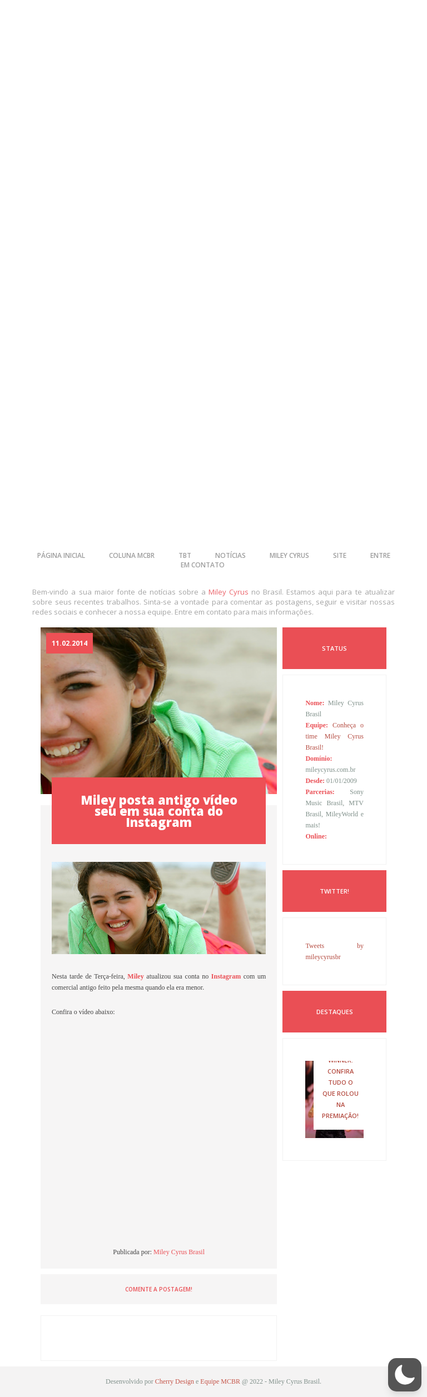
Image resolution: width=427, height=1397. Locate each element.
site (339, 555)
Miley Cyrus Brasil (179, 1252)
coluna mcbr (132, 555)
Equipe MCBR (220, 1381)
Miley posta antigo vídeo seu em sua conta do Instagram (159, 810)
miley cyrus (289, 555)
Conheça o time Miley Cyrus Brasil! (334, 736)
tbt (184, 555)
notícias (230, 555)
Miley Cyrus (228, 592)
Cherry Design (174, 1381)
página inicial (61, 555)
